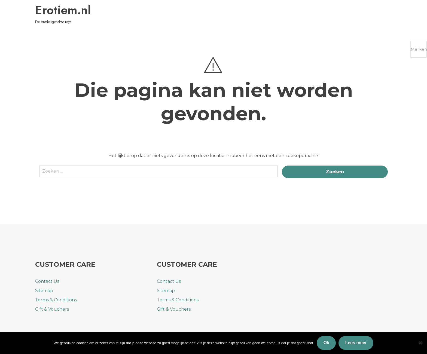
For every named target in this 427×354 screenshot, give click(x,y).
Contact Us (47, 281)
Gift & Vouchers (52, 309)
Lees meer (356, 342)
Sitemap (44, 290)
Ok (326, 342)
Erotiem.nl (65, 10)
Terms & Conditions (56, 299)
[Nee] (420, 343)
